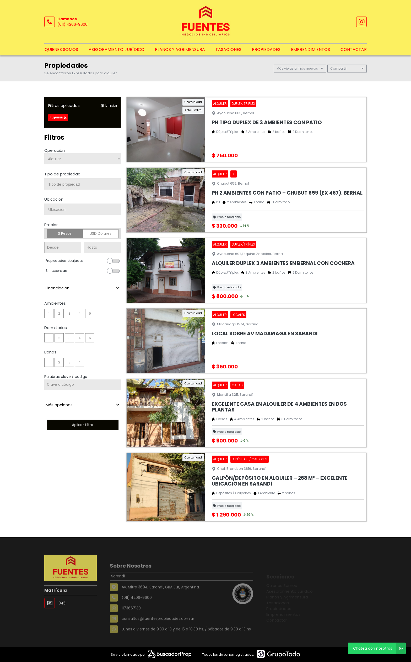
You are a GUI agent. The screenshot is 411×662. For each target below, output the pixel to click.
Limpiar (108, 105)
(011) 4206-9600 (72, 24)
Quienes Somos (61, 49)
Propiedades (266, 49)
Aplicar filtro (82, 424)
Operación (54, 150)
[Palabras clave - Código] (82, 384)
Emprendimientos (310, 49)
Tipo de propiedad (62, 174)
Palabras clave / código (65, 376)
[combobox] (82, 184)
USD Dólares (100, 233)
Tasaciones (228, 49)
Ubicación (53, 199)
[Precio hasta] (102, 247)
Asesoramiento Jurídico (116, 49)
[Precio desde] (62, 247)
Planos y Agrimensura (180, 49)
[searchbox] (84, 184)
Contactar (353, 49)
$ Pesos (65, 233)
